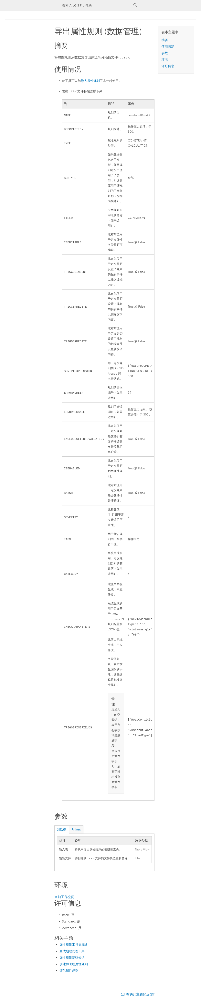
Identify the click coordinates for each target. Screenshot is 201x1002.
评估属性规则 (68, 970)
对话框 (61, 829)
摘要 (165, 40)
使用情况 (168, 46)
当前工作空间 (64, 897)
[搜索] (135, 5)
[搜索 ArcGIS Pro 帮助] (96, 5)
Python (76, 829)
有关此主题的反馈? (140, 994)
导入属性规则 (90, 80)
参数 (165, 53)
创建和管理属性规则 (73, 964)
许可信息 (168, 66)
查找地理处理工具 (72, 951)
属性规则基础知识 (72, 957)
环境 (165, 59)
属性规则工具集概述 (73, 944)
